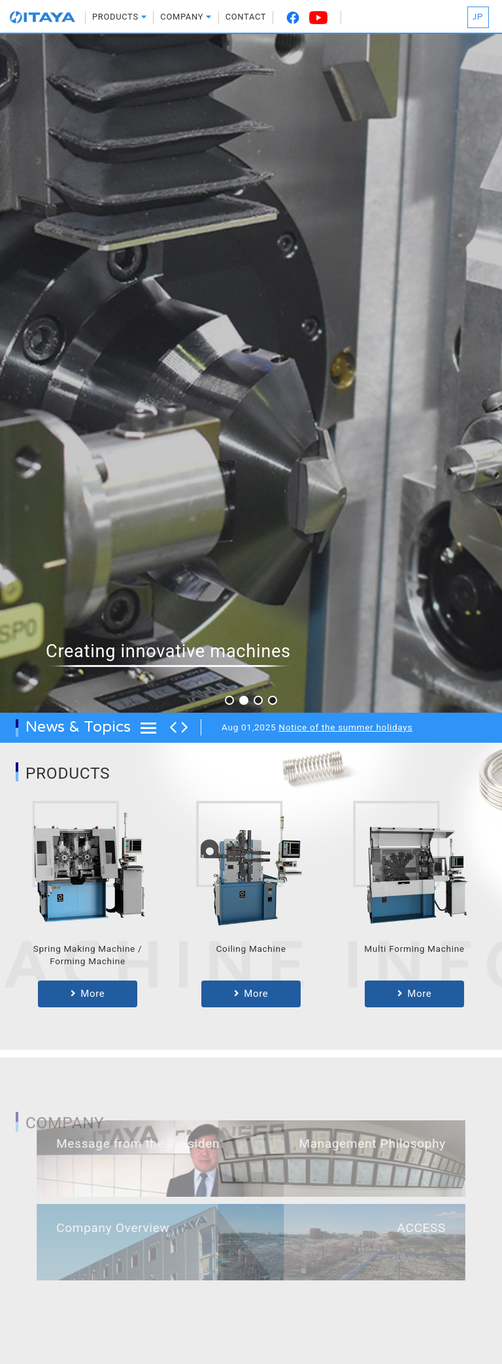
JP (478, 17)
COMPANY (185, 17)
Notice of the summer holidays (345, 727)
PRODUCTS (119, 17)
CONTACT (246, 17)
